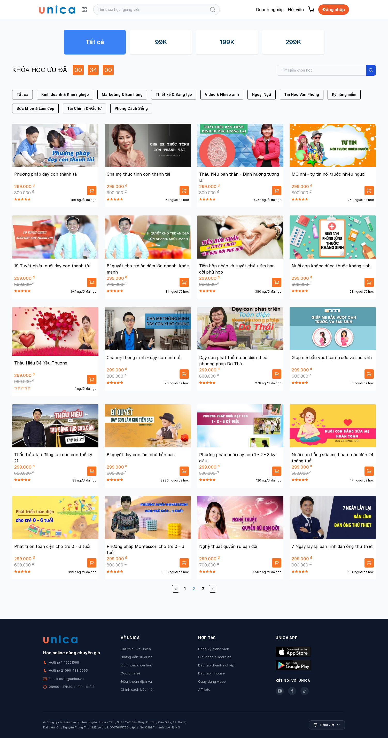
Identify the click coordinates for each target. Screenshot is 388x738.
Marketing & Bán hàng (122, 94)
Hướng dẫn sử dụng (136, 657)
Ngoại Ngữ (261, 94)
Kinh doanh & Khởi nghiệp (65, 94)
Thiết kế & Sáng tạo (174, 94)
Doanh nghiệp (270, 9)
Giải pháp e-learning (214, 657)
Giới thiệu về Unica (136, 649)
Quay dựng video (212, 681)
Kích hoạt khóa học (136, 665)
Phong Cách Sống (131, 108)
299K (293, 42)
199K (227, 42)
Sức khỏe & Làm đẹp (35, 108)
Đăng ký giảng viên (213, 649)
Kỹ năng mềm (344, 94)
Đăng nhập (333, 9)
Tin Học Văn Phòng (301, 94)
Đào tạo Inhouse (211, 673)
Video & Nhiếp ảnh (222, 94)
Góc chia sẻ (130, 673)
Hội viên (296, 9)
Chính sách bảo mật (137, 689)
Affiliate (204, 689)
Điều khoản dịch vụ (136, 681)
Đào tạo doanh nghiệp (216, 665)
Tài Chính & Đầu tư (84, 108)
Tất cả (95, 42)
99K (161, 42)
